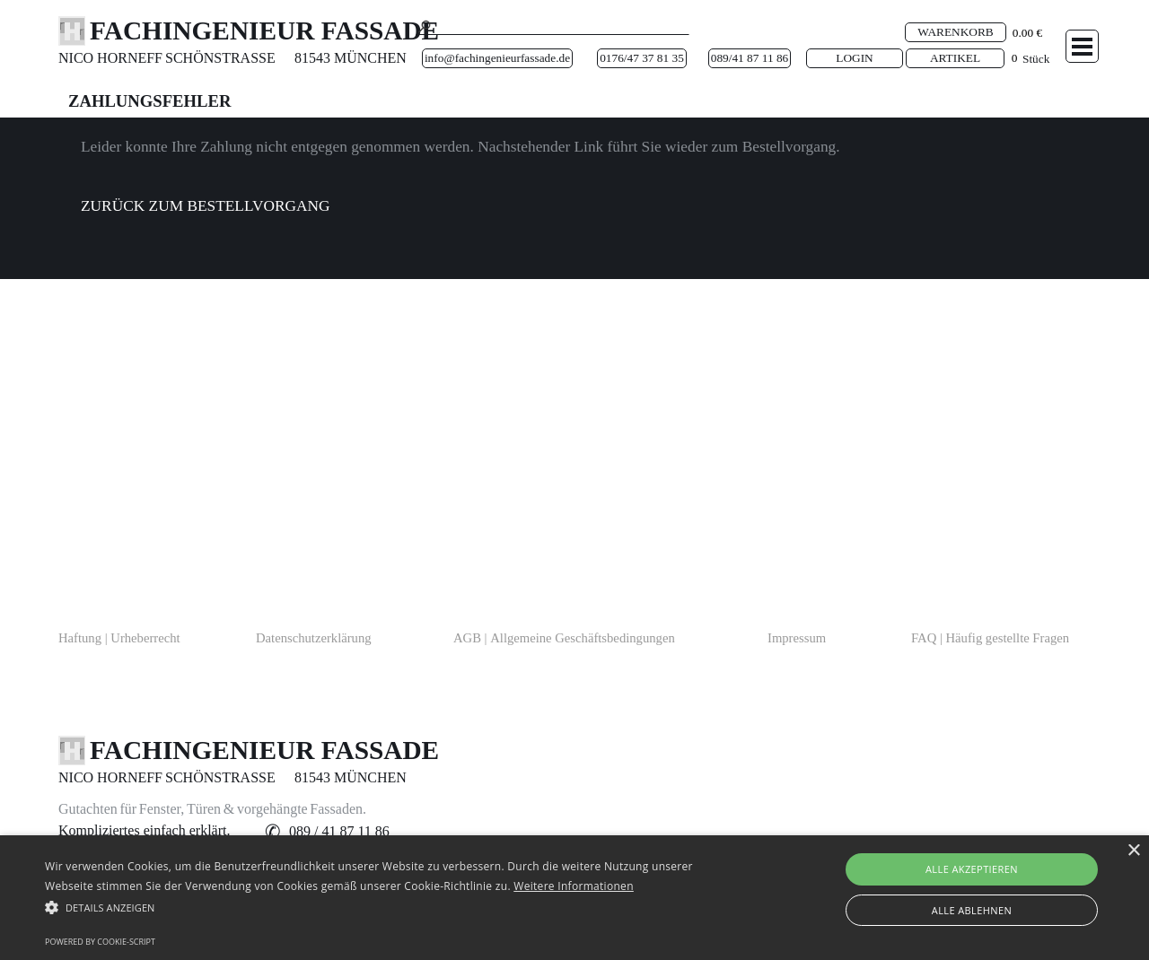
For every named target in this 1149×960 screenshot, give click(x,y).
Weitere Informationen (573, 886)
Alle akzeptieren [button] (971, 869)
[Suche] (552, 27)
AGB (564, 638)
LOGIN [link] (854, 58)
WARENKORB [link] (955, 32)
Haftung (119, 638)
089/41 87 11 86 (750, 58)
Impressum (796, 638)
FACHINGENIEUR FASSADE (264, 30)
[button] (339, 832)
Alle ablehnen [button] (972, 910)
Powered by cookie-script (100, 941)
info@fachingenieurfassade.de (497, 58)
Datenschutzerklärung (314, 638)
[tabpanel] (121, 58)
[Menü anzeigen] (1082, 46)
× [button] (1133, 851)
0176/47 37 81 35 (642, 58)
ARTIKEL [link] (955, 58)
